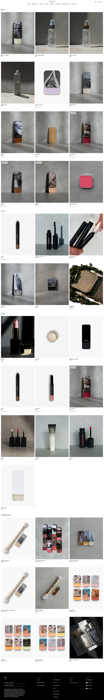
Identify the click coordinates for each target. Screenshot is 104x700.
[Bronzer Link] (17, 134)
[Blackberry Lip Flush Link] (86, 339)
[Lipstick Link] (17, 339)
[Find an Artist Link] (56, 685)
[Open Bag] (100, 1)
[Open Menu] (95, 1)
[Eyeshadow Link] (86, 286)
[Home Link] (52, 1)
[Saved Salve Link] (17, 488)
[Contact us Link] (55, 697)
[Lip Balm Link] (52, 339)
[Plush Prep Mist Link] (86, 35)
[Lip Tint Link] (86, 438)
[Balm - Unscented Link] (17, 35)
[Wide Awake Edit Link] (52, 640)
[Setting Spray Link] (17, 85)
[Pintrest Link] (93, 685)
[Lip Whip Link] (52, 438)
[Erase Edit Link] (17, 640)
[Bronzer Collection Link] (52, 590)
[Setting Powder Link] (86, 85)
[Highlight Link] (52, 184)
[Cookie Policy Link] (56, 694)
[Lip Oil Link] (17, 438)
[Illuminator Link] (52, 134)
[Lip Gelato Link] (52, 388)
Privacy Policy (15, 696)
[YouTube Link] (93, 688)
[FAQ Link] (54, 688)
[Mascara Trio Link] (86, 237)
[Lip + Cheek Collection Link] (52, 540)
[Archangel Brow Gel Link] (52, 237)
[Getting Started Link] (56, 679)
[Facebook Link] (93, 683)
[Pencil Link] (17, 237)
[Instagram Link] (93, 680)
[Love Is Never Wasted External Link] (41, 685)
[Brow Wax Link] (17, 286)
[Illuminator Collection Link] (86, 540)
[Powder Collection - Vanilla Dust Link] (17, 590)
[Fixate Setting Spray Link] (52, 35)
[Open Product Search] (97, 1)
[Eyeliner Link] (52, 286)
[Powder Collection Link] (17, 540)
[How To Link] (55, 682)
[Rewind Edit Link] (86, 590)
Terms (5, 696)
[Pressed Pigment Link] (86, 184)
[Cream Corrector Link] (52, 85)
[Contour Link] (17, 184)
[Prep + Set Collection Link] (86, 640)
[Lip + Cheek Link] (86, 134)
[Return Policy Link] (56, 691)
